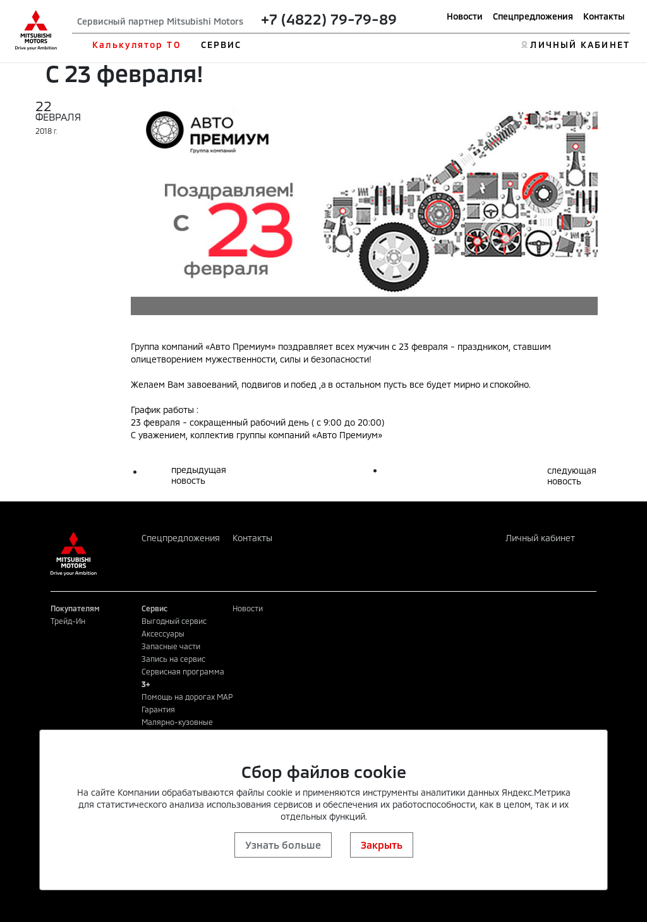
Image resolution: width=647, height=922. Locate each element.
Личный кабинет (540, 537)
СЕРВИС (221, 44)
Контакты (604, 16)
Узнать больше (283, 845)
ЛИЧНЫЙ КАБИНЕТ (579, 44)
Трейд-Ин (68, 620)
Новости (465, 16)
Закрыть (381, 845)
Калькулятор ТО (136, 44)
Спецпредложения (533, 16)
